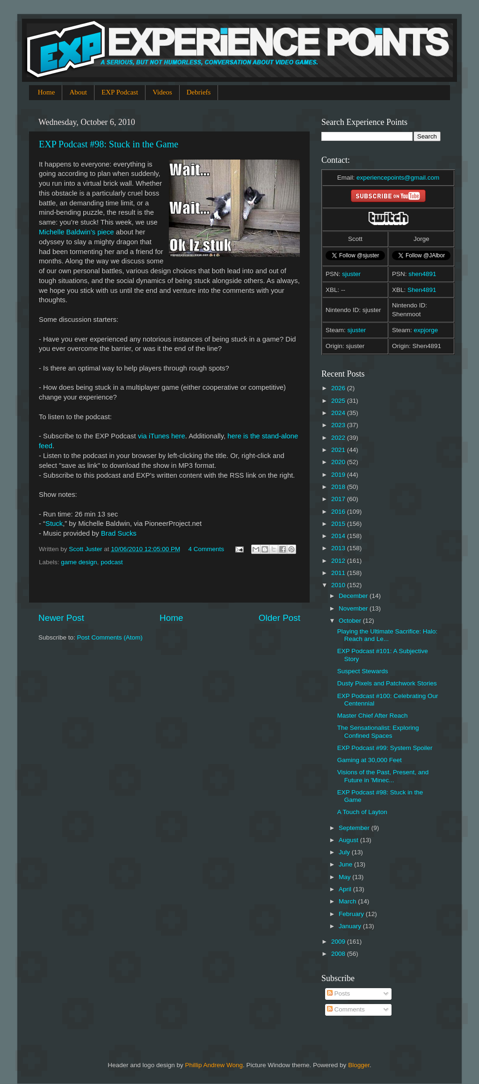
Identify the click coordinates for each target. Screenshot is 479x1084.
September (355, 827)
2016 (339, 511)
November (354, 608)
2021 (339, 449)
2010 (339, 585)
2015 (339, 523)
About (78, 92)
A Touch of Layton (362, 811)
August (349, 840)
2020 (339, 462)
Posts (338, 993)
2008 (339, 953)
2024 (339, 412)
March (348, 901)
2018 (339, 486)
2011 (339, 572)
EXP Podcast (120, 92)
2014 (339, 535)
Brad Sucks (119, 533)
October (351, 620)
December (354, 595)
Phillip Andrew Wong (214, 1065)
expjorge (426, 330)
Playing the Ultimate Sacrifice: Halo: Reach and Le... (387, 635)
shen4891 (422, 273)
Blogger (359, 1065)
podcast (112, 562)
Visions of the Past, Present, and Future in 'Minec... (383, 776)
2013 (339, 548)
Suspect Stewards (362, 671)
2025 (339, 400)
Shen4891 (421, 289)
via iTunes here (161, 436)
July (345, 852)
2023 (339, 425)
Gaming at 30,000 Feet (369, 760)
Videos (162, 92)
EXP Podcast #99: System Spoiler (385, 747)
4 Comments (206, 549)
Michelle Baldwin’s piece (76, 232)
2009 (339, 941)
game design (79, 562)
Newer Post (61, 618)
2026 (339, 388)
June (346, 864)
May (345, 876)
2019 (339, 474)
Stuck (54, 523)
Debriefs (199, 92)
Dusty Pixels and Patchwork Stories (387, 683)
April (346, 889)
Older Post (279, 618)
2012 (339, 560)
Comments (346, 1009)
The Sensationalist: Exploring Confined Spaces (378, 731)
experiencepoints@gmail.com (397, 177)
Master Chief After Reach (372, 715)
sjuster (351, 273)
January (351, 926)
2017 (339, 498)
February (352, 913)
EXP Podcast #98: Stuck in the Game (108, 144)
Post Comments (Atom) (110, 637)
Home (46, 92)
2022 (339, 437)
